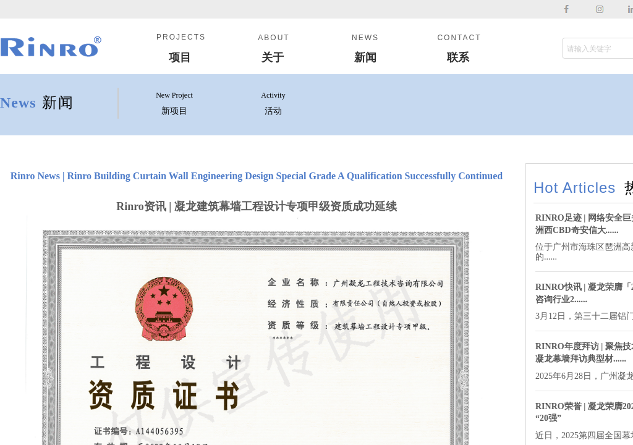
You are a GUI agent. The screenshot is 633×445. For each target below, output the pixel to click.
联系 (458, 57)
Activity (273, 95)
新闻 (365, 57)
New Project (174, 95)
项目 (180, 57)
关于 (272, 57)
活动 (273, 111)
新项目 (174, 111)
